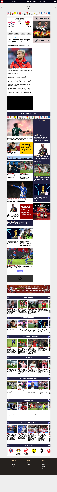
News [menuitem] (13, 1)
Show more (20, 288)
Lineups (10, 50)
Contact (13, 481)
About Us (14, 479)
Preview (22, 50)
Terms (28, 479)
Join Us (13, 483)
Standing (16, 50)
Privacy (28, 481)
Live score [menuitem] (21, 1)
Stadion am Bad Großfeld (19, 35)
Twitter (43, 479)
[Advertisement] (28, 20)
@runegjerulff (18, 53)
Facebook (43, 481)
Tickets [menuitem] (42, 1)
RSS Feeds (43, 483)
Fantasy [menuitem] (35, 1)
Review (28, 50)
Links (43, 485)
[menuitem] (6, 1)
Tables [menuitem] (29, 1)
